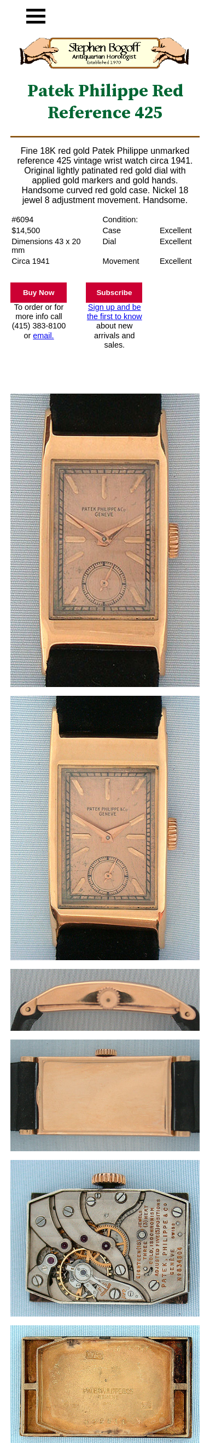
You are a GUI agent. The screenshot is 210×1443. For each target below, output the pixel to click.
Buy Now (38, 292)
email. (43, 335)
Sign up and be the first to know (114, 312)
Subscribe (114, 292)
